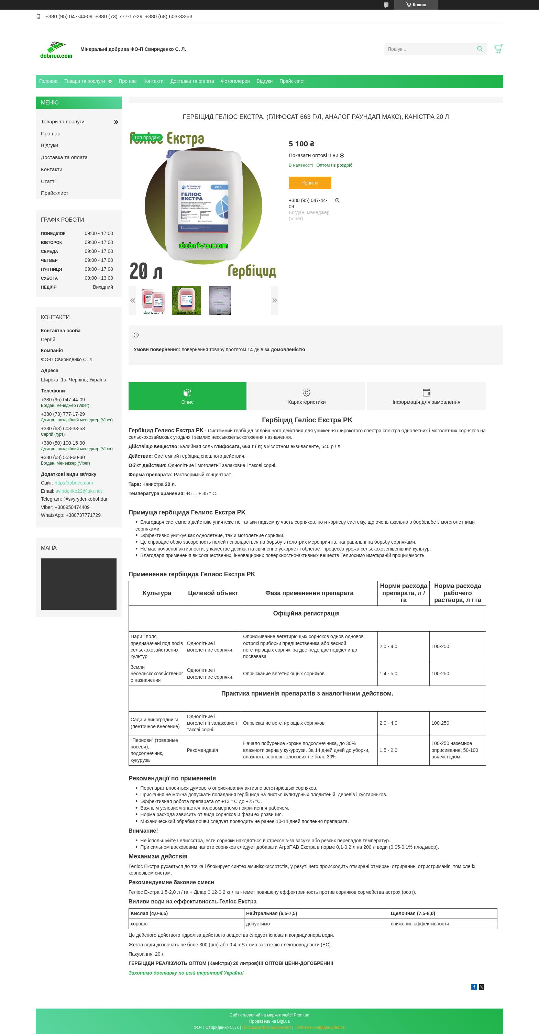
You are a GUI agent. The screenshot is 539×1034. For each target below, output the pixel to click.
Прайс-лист (292, 81)
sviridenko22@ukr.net (79, 491)
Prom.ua (301, 1015)
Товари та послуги (84, 81)
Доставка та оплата (192, 81)
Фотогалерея (235, 81)
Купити (310, 183)
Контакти (153, 81)
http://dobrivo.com (74, 483)
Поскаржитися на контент (266, 1027)
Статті (48, 181)
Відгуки (265, 81)
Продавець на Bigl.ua (269, 1021)
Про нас (127, 81)
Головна (48, 81)
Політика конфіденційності (320, 1027)
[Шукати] (479, 49)
